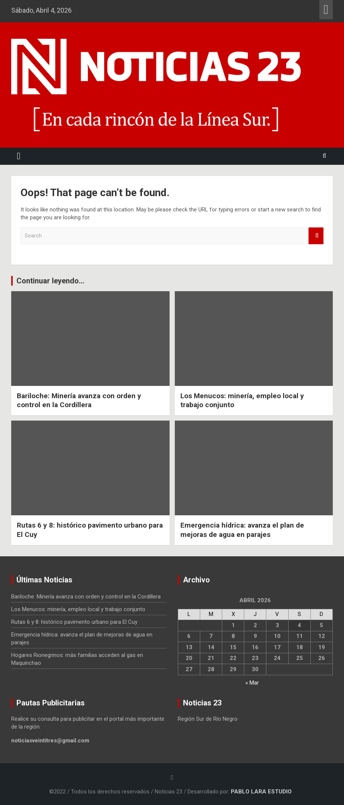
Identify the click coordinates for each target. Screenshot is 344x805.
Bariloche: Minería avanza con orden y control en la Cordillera (79, 400)
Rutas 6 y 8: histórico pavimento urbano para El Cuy (74, 622)
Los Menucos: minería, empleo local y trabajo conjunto (78, 609)
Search (316, 235)
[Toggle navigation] (18, 156)
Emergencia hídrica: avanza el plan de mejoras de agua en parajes (242, 530)
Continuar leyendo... (50, 280)
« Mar (252, 682)
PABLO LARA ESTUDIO (261, 791)
